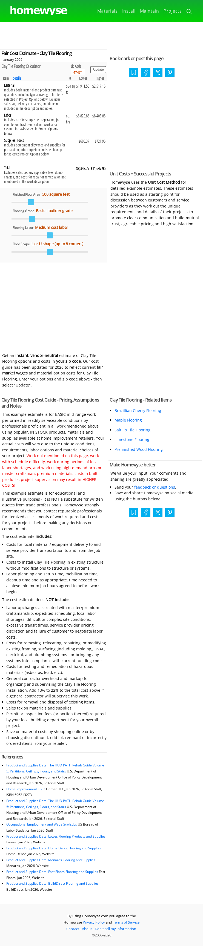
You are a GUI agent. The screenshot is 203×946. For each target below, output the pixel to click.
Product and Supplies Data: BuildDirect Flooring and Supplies (52, 883)
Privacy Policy (94, 922)
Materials (107, 11)
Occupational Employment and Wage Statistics (41, 824)
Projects (173, 11)
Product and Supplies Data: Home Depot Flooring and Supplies (53, 848)
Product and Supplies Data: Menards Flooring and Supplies (50, 860)
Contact (72, 928)
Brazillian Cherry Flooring (138, 410)
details (17, 78)
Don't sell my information (115, 928)
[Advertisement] (101, 34)
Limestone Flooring (132, 439)
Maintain (149, 11)
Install (129, 11)
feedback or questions (154, 487)
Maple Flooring (128, 420)
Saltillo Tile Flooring (132, 429)
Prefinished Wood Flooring (139, 449)
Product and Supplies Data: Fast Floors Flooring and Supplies (52, 871)
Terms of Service (126, 922)
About (87, 928)
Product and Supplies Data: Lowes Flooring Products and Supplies (55, 836)
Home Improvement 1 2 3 (25, 789)
